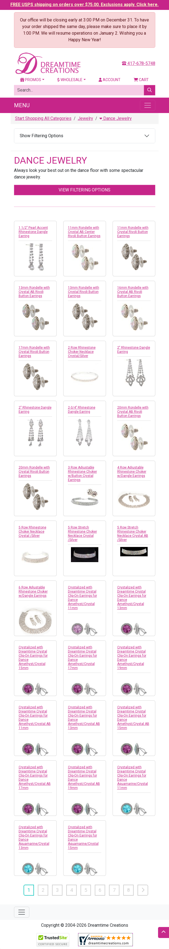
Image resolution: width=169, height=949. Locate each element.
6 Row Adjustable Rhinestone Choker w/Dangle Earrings (33, 591)
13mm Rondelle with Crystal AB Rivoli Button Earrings (34, 292)
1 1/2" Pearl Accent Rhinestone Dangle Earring (33, 232)
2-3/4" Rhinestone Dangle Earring (81, 410)
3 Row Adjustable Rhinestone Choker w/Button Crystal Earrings (82, 474)
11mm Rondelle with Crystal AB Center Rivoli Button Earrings (84, 232)
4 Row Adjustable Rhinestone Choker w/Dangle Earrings (131, 472)
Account (110, 80)
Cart (141, 80)
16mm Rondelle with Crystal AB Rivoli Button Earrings (132, 292)
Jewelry (85, 118)
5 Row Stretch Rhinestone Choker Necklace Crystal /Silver (82, 534)
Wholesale (69, 80)
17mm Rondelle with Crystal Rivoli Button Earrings (34, 352)
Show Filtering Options (41, 135)
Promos (30, 80)
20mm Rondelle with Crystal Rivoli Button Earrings (34, 472)
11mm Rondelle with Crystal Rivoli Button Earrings (132, 232)
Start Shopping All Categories (43, 118)
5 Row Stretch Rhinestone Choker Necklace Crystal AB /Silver (132, 534)
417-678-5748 (138, 63)
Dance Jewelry (115, 118)
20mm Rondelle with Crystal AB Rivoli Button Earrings (132, 412)
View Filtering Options (84, 189)
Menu (22, 105)
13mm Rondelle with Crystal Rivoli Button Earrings (83, 292)
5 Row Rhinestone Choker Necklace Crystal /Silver (32, 532)
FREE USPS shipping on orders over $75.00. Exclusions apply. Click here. (84, 4)
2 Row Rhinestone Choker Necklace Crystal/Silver (82, 352)
